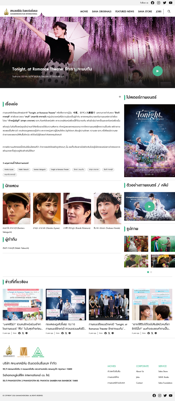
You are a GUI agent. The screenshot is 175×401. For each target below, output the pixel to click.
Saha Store (145, 11)
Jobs (158, 11)
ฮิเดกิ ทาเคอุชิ (108, 169)
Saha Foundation (165, 383)
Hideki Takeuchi (24, 169)
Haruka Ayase (9, 169)
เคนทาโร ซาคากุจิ (10, 174)
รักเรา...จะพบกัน (79, 169)
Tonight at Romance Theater (60, 169)
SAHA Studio (163, 377)
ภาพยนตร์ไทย (113, 377)
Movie (84, 11)
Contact (139, 383)
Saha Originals (101, 11)
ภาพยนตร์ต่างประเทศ (116, 383)
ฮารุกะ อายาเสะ (94, 169)
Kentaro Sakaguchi (40, 169)
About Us (140, 371)
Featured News (124, 11)
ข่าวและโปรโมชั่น (114, 371)
